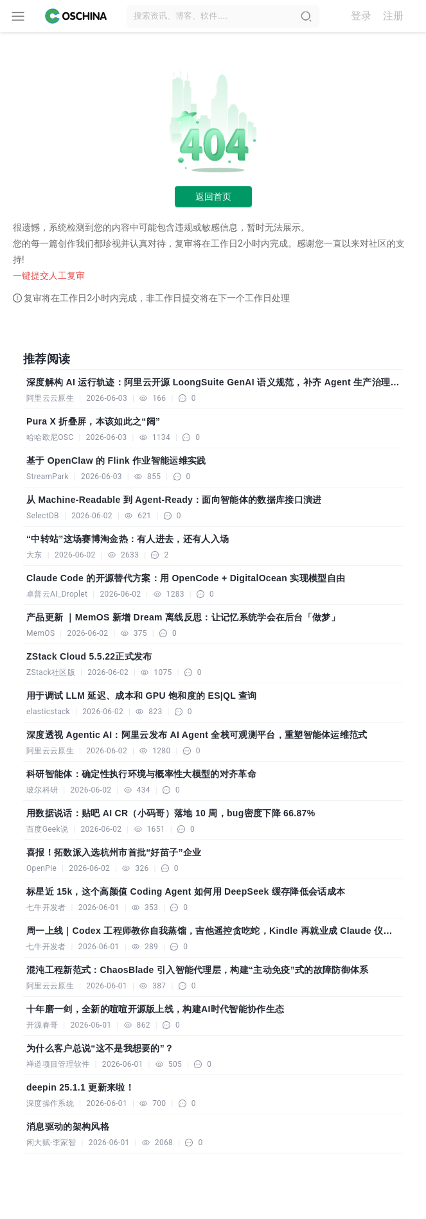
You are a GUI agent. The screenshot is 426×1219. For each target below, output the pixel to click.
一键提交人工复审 (49, 275)
